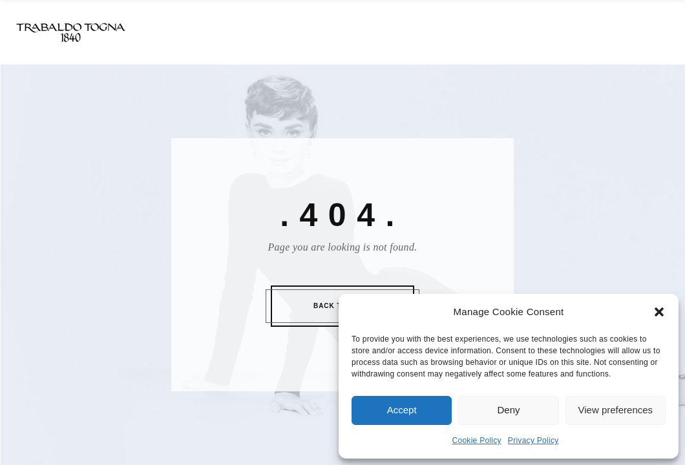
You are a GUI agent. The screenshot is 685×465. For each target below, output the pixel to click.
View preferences (615, 409)
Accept (402, 409)
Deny (508, 409)
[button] (659, 311)
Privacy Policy (533, 440)
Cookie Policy (476, 440)
